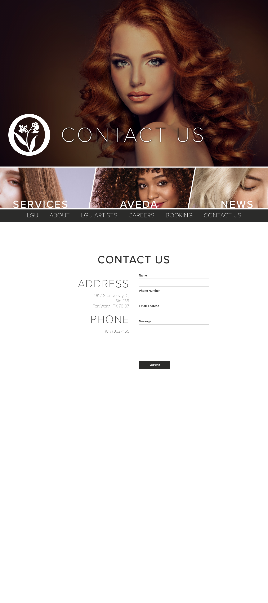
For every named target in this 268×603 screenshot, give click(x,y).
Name (143, 275)
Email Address (149, 306)
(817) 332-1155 (117, 331)
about (59, 215)
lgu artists (99, 215)
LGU (32, 215)
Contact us (222, 215)
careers (141, 215)
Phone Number (149, 290)
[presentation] (170, 342)
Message (145, 321)
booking (179, 215)
